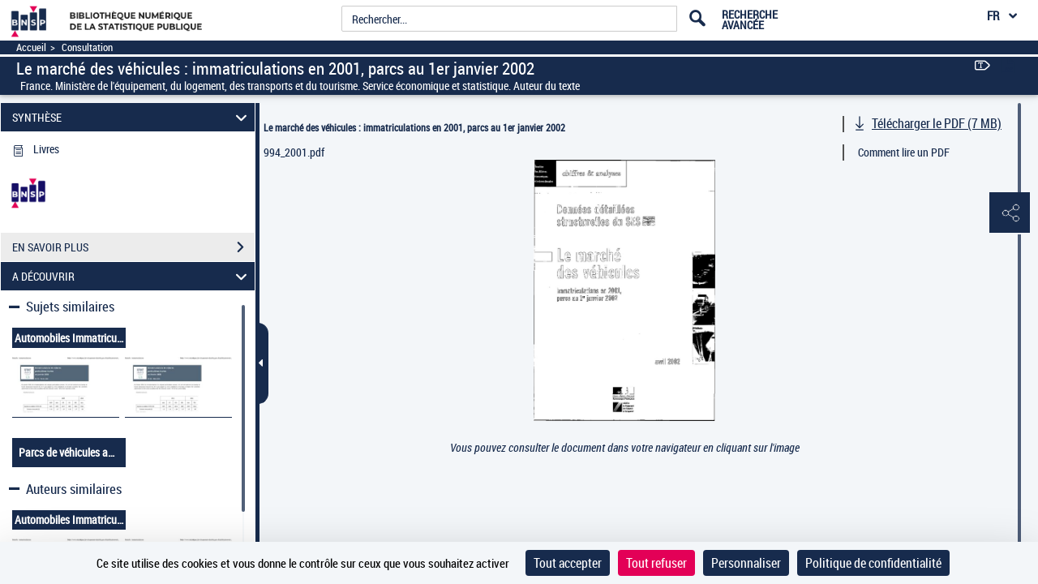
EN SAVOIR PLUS (133, 247)
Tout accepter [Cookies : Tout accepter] (568, 563)
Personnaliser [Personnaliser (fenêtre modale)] (746, 563)
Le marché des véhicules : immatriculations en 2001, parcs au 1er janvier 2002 (414, 127)
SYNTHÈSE (132, 117)
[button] (1009, 213)
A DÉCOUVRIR (132, 276)
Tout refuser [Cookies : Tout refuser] (656, 563)
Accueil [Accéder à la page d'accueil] (31, 47)
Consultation (87, 47)
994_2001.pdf (294, 152)
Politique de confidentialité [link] (873, 563)
